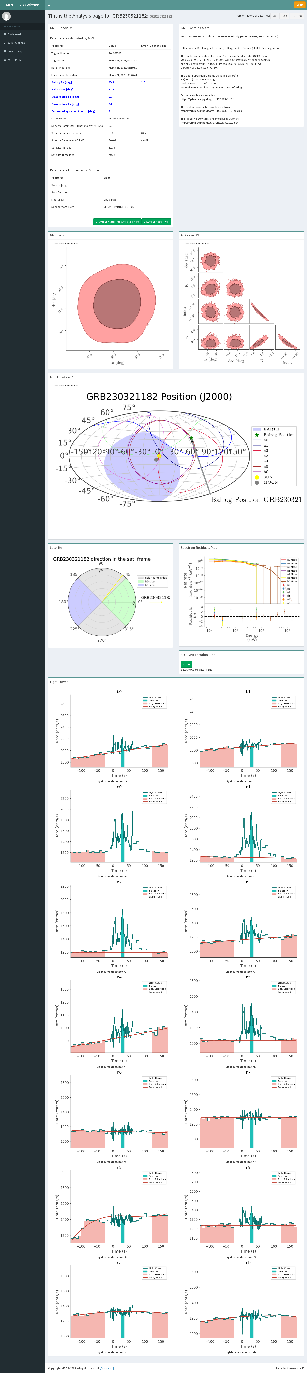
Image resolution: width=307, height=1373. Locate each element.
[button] (49, 5)
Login (300, 4)
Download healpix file (156, 221)
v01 (275, 16)
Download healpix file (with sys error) (117, 221)
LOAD (186, 664)
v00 (285, 16)
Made (279, 1368)
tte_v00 (297, 16)
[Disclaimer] (107, 1368)
